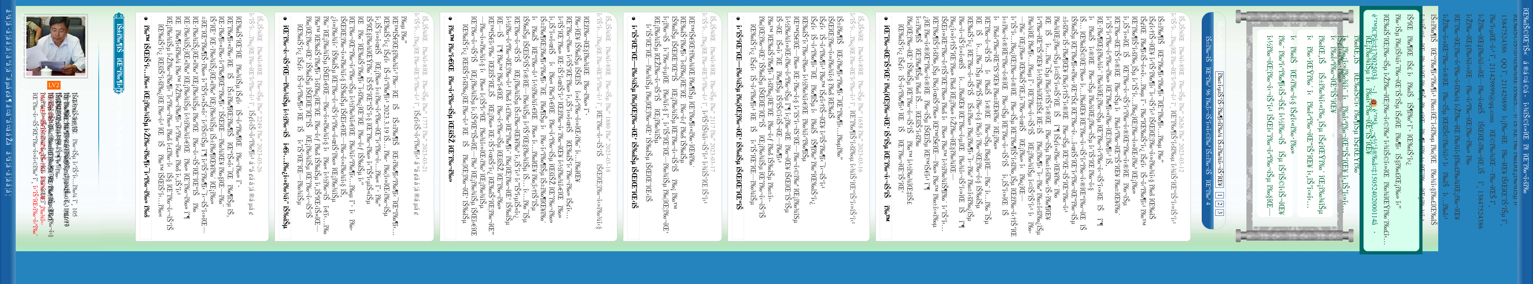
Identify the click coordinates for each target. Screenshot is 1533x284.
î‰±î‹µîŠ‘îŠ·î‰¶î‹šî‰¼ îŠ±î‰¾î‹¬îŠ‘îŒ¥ (1219, 129)
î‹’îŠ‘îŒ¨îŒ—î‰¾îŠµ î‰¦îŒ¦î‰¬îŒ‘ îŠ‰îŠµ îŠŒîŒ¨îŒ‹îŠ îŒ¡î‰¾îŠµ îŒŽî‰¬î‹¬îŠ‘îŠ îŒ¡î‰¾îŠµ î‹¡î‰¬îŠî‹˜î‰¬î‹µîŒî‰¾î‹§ (634, 115)
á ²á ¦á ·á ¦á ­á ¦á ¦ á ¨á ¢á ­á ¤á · (10, 31)
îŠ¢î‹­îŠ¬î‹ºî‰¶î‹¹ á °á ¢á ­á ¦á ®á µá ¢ (251, 162)
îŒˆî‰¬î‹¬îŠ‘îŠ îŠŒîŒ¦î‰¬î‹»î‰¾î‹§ (598, 170)
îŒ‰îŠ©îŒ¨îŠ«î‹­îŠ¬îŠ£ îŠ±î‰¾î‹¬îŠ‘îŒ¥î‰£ (1527, 31)
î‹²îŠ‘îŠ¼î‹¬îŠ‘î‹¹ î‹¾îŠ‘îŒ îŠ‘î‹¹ (704, 157)
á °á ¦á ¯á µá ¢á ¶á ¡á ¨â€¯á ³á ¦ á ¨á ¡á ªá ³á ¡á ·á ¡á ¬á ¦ (10, 79)
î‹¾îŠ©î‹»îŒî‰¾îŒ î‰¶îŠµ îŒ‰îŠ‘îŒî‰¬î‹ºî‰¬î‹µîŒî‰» (1527, 126)
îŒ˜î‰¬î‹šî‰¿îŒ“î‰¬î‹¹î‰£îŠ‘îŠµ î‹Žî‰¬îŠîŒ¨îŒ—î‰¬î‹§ (1527, 173)
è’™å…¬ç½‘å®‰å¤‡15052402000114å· (1374, 166)
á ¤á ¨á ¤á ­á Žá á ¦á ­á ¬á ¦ (10, 126)
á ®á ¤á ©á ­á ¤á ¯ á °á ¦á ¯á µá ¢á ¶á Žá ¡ (1527, 79)
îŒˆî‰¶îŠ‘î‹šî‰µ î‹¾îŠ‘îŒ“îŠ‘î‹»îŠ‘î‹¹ (852, 167)
